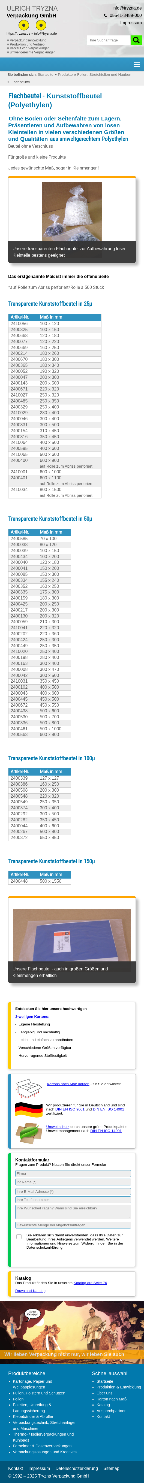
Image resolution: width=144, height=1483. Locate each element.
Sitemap (111, 1468)
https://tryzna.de (18, 33)
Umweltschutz (58, 1127)
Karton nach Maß (112, 1399)
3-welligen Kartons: (32, 1017)
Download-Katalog (30, 1291)
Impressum (131, 22)
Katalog (103, 1405)
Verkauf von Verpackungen (29, 48)
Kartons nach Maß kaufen (68, 1084)
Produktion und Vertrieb (27, 44)
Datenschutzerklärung (44, 1247)
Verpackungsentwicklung (28, 40)
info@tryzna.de (45, 33)
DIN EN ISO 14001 (108, 1109)
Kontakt (103, 1416)
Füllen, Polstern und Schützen (39, 1393)
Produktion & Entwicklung (119, 1387)
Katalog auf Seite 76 (90, 1283)
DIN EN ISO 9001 (70, 1109)
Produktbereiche (26, 1373)
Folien (18, 1399)
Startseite (105, 1381)
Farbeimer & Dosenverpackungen (42, 1446)
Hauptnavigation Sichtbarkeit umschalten (137, 62)
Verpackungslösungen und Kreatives (45, 1452)
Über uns (104, 1393)
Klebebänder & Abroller (33, 1416)
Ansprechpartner (111, 1411)
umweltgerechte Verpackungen (32, 52)
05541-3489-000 (126, 15)
